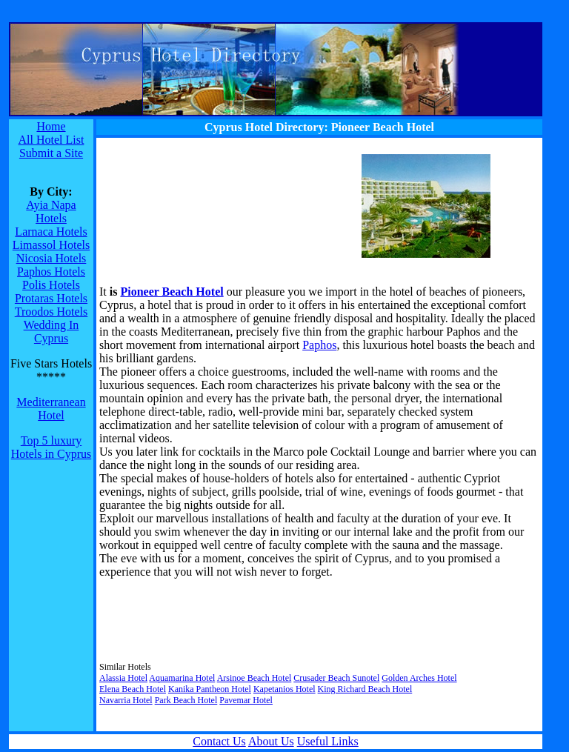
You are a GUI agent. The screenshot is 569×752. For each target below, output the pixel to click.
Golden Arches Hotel (419, 678)
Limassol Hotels (51, 245)
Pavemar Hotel (246, 700)
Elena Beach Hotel (132, 689)
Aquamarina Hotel (182, 678)
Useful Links (328, 741)
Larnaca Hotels (51, 231)
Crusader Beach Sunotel (336, 678)
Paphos (319, 345)
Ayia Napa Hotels (51, 211)
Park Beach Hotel (186, 700)
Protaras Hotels (51, 298)
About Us (271, 741)
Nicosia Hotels (51, 258)
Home (50, 126)
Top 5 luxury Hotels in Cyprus (51, 447)
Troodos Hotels (51, 311)
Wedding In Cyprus (51, 332)
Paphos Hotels (51, 271)
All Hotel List (51, 139)
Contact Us (219, 741)
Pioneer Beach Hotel (171, 291)
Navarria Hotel (126, 700)
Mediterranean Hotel (50, 409)
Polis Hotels (51, 285)
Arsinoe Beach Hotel (254, 678)
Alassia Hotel (123, 678)
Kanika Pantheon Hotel (209, 689)
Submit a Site (51, 153)
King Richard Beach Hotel (365, 689)
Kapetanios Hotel (284, 689)
